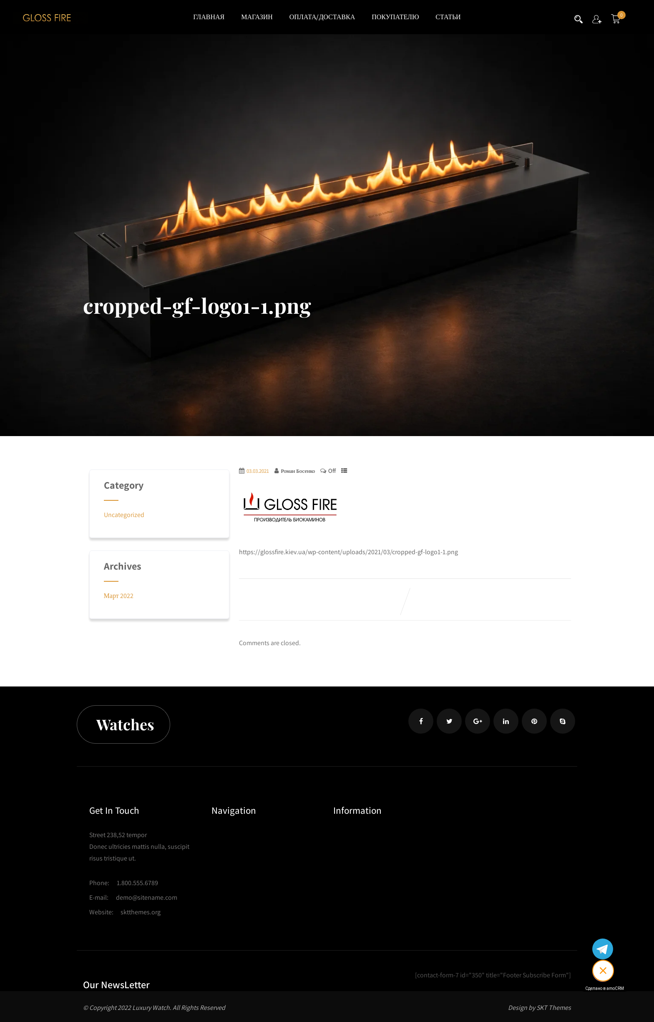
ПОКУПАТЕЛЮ (395, 17)
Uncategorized (124, 514)
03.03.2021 (258, 470)
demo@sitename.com (146, 897)
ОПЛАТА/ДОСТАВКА (322, 17)
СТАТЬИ (447, 17)
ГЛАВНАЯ (208, 17)
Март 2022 (118, 595)
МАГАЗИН (257, 17)
